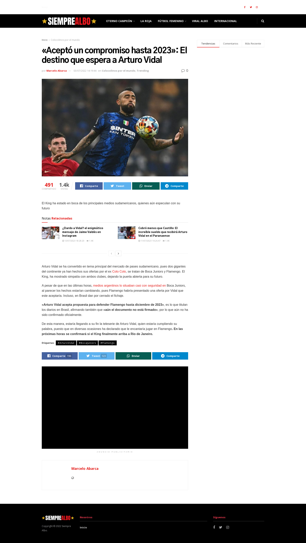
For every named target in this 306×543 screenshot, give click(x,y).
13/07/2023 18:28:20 (73, 240)
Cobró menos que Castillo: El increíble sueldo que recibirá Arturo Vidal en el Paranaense (162, 232)
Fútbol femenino (171, 21)
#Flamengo (108, 343)
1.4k (89, 240)
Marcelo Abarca (56, 70)
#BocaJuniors (87, 343)
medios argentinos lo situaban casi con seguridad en (129, 285)
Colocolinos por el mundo (65, 40)
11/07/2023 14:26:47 (149, 240)
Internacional (225, 21)
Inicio (45, 7)
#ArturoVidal (66, 343)
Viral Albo (200, 21)
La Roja (146, 21)
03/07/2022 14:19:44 (85, 70)
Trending (143, 70)
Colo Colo (119, 271)
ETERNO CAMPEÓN (119, 21)
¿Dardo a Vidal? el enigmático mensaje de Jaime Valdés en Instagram (82, 232)
